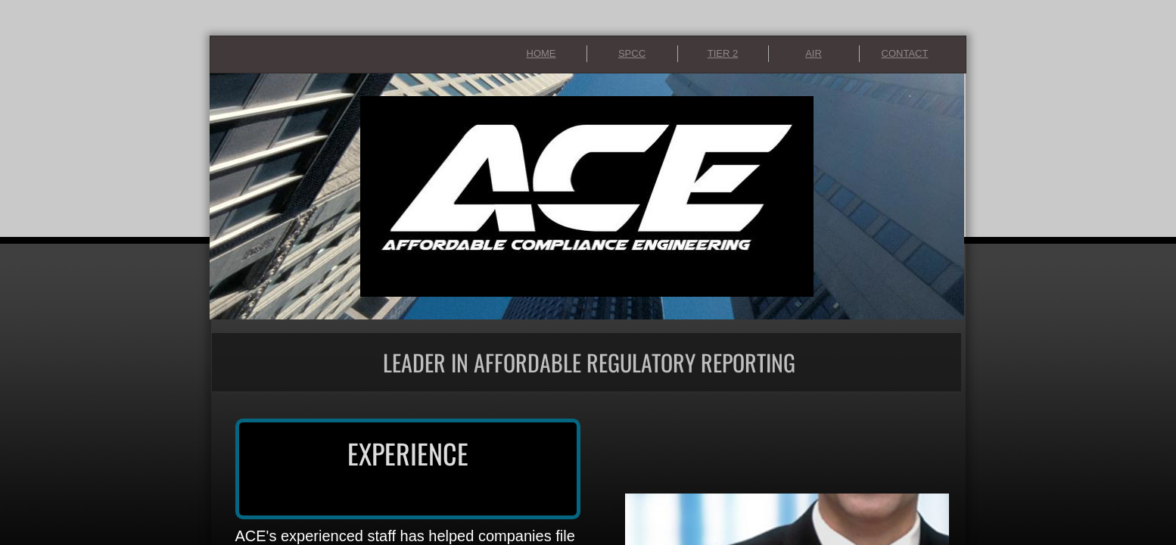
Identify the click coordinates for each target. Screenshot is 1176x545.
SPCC (632, 53)
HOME (541, 53)
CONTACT (905, 53)
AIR (813, 53)
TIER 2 (723, 53)
